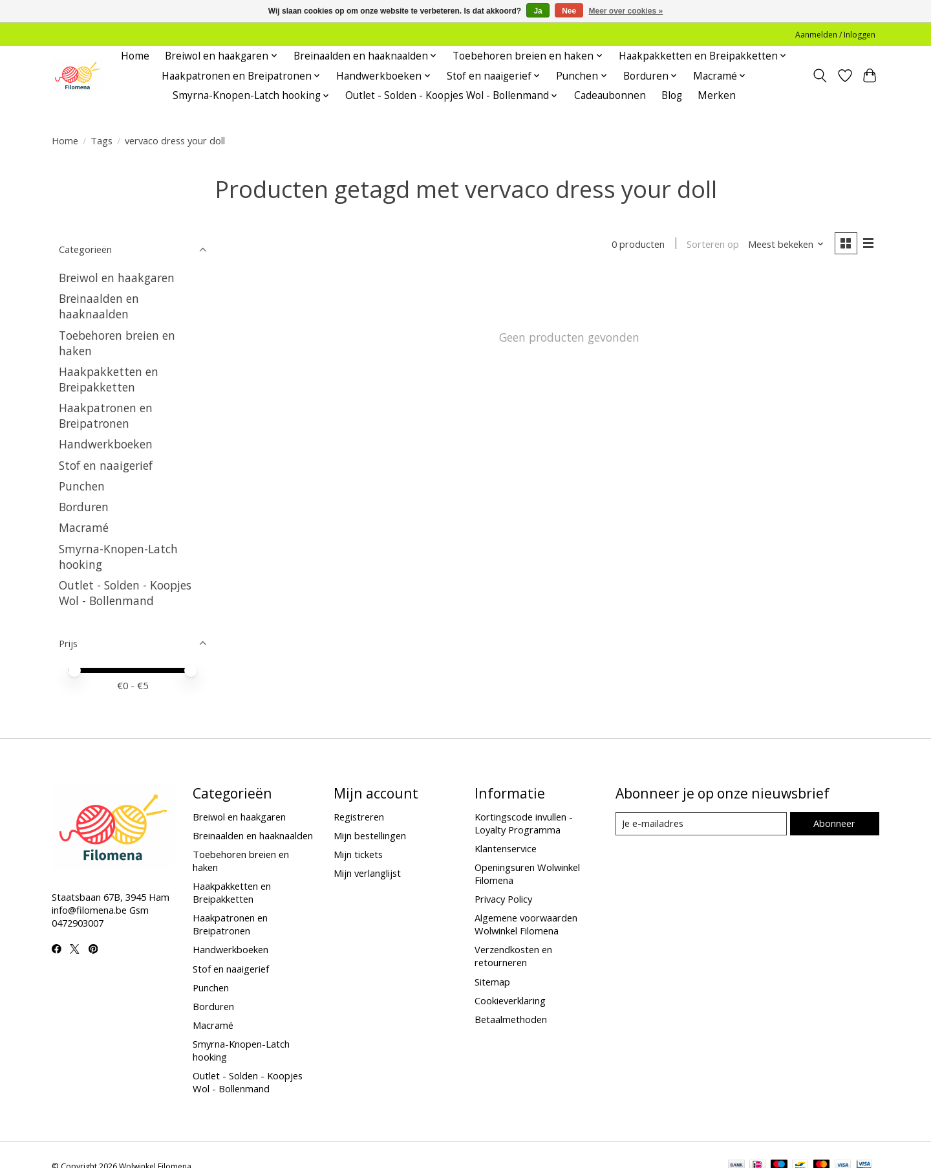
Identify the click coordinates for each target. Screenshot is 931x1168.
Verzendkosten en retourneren (513, 956)
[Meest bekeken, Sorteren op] (786, 243)
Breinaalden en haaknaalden (99, 306)
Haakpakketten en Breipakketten (108, 379)
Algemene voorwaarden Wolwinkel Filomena (526, 924)
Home (135, 56)
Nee (569, 11)
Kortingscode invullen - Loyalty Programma (524, 823)
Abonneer (834, 823)
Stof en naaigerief (106, 465)
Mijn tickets (358, 854)
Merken (717, 95)
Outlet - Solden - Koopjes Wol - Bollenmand (125, 592)
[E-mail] (701, 823)
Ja (537, 11)
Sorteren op (713, 243)
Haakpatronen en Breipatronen (106, 415)
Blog (671, 95)
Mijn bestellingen (370, 835)
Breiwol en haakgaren (117, 277)
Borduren (84, 506)
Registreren (359, 816)
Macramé (84, 527)
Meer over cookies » (626, 11)
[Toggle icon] (820, 75)
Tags (101, 140)
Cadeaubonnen (610, 95)
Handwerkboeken (106, 444)
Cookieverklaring (510, 1000)
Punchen (82, 486)
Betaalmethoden (511, 1019)
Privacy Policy (503, 898)
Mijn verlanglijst (367, 872)
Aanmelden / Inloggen (835, 34)
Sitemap (492, 981)
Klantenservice (506, 848)
